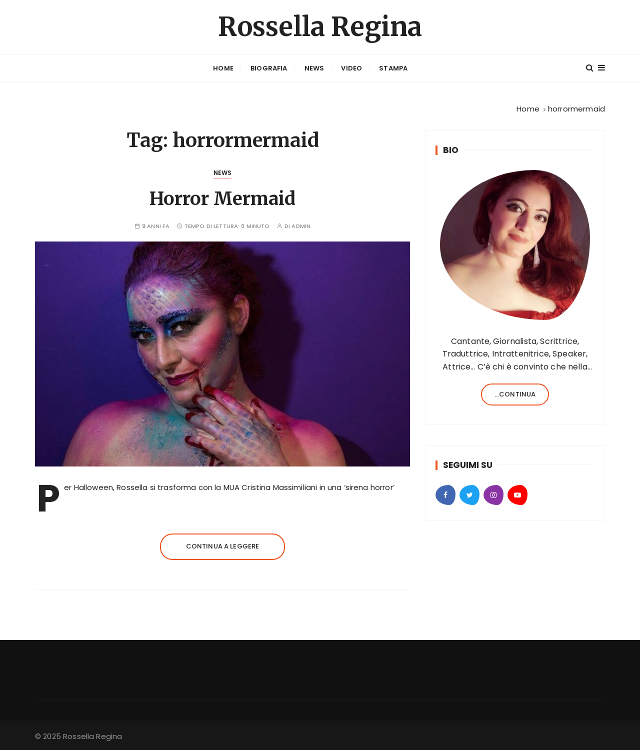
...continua (515, 394)
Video (351, 68)
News (314, 68)
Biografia (268, 68)
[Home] (528, 109)
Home (223, 68)
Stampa (393, 68)
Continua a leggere (223, 546)
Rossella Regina (320, 26)
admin (301, 226)
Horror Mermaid (223, 199)
